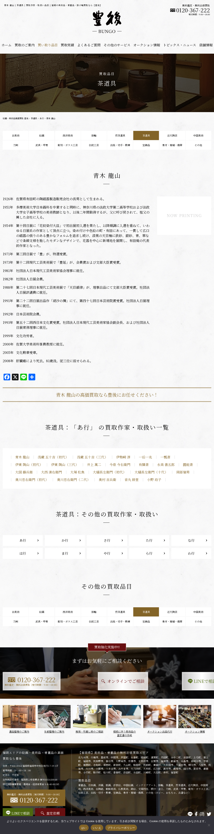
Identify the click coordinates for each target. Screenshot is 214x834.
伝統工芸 (94, 145)
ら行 (149, 553)
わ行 (191, 553)
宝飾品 (146, 145)
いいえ (97, 827)
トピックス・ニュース (179, 45)
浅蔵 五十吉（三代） (92, 457)
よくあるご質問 (89, 45)
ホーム (6, 45)
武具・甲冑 (41, 145)
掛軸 (93, 135)
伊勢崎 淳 (123, 457)
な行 (191, 540)
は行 (22, 553)
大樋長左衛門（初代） (109, 472)
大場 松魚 (77, 472)
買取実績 (67, 45)
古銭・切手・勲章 (120, 145)
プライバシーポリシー (121, 827)
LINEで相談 (179, 681)
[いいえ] (209, 825)
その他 (198, 145)
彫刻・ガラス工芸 (68, 145)
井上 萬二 (94, 464)
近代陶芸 (172, 135)
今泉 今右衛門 (120, 464)
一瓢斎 (165, 457)
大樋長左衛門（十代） (151, 472)
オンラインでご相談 (107, 681)
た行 (149, 540)
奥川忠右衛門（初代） (32, 479)
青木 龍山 (22, 457)
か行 (65, 540)
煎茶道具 (120, 135)
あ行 (42, 118)
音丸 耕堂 (132, 479)
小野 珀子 (154, 479)
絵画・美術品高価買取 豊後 (15, 118)
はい (84, 827)
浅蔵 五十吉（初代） (53, 457)
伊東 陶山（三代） (65, 464)
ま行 (65, 553)
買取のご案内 (25, 45)
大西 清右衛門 (51, 472)
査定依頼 (50, 813)
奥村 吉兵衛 (107, 479)
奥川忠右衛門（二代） (73, 479)
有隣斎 (144, 464)
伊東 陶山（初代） (29, 464)
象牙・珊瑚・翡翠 (172, 145)
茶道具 (34, 118)
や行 (107, 553)
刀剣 (15, 145)
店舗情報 (206, 45)
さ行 (107, 540)
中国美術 (198, 135)
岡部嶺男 (183, 472)
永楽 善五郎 (166, 464)
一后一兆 (145, 457)
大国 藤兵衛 (24, 472)
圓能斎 (188, 464)
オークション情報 (146, 45)
